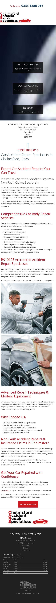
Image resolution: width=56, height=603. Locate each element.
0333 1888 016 (32, 5)
